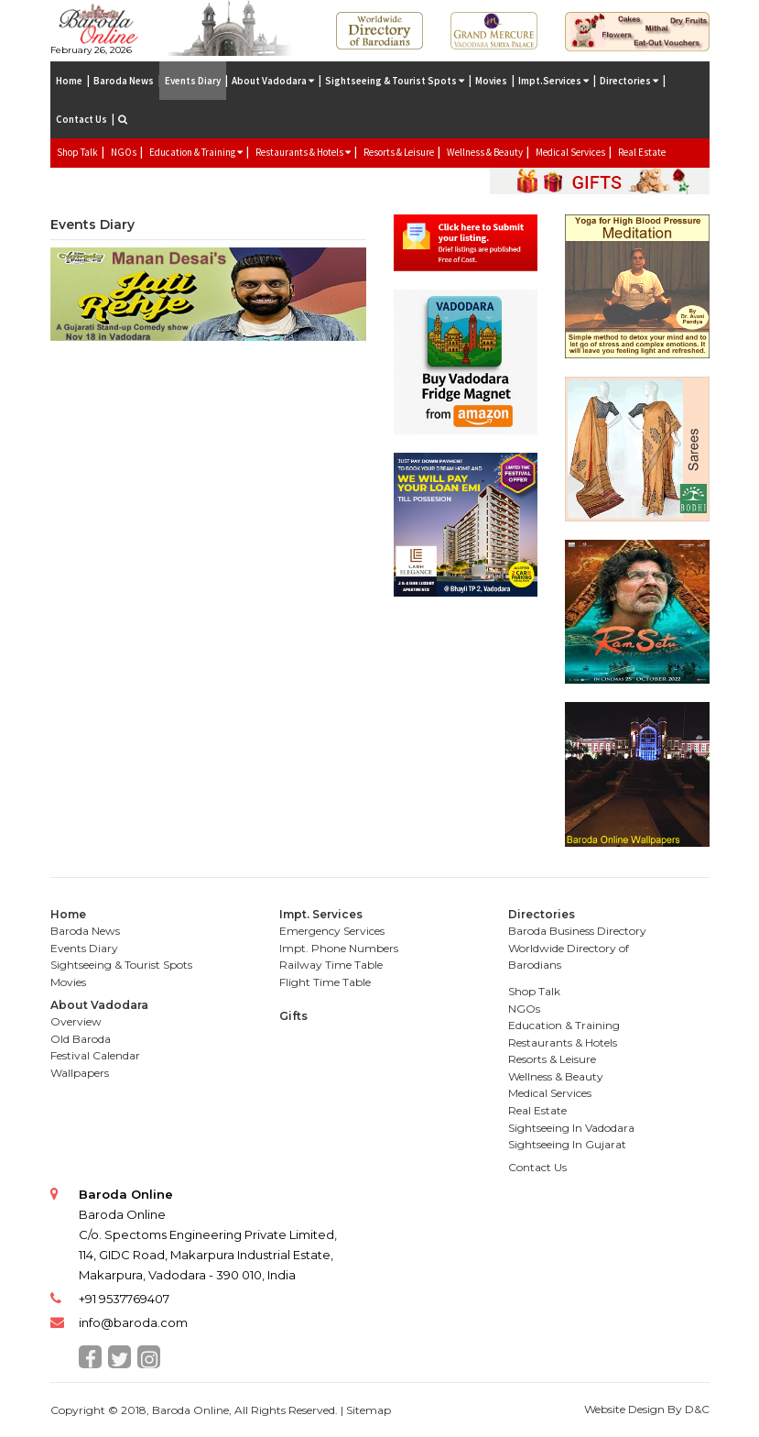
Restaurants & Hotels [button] (303, 152)
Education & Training (564, 1025)
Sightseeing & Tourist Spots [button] (394, 80)
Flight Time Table (325, 982)
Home (69, 80)
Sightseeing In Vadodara (571, 1128)
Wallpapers (79, 1073)
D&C (697, 1409)
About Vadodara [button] (273, 80)
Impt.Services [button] (553, 80)
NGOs (123, 152)
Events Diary (193, 80)
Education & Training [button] (196, 152)
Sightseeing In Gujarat (567, 1144)
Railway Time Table (331, 964)
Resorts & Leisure (398, 152)
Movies (491, 80)
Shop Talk (77, 152)
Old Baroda (80, 1039)
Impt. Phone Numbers (338, 948)
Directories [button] (629, 80)
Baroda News (123, 80)
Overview (76, 1021)
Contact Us (81, 119)
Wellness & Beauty (485, 152)
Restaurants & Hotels (562, 1042)
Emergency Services (332, 931)
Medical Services (570, 152)
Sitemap (368, 1410)
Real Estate (642, 152)
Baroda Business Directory (577, 931)
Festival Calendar (95, 1055)
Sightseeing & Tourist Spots (121, 964)
